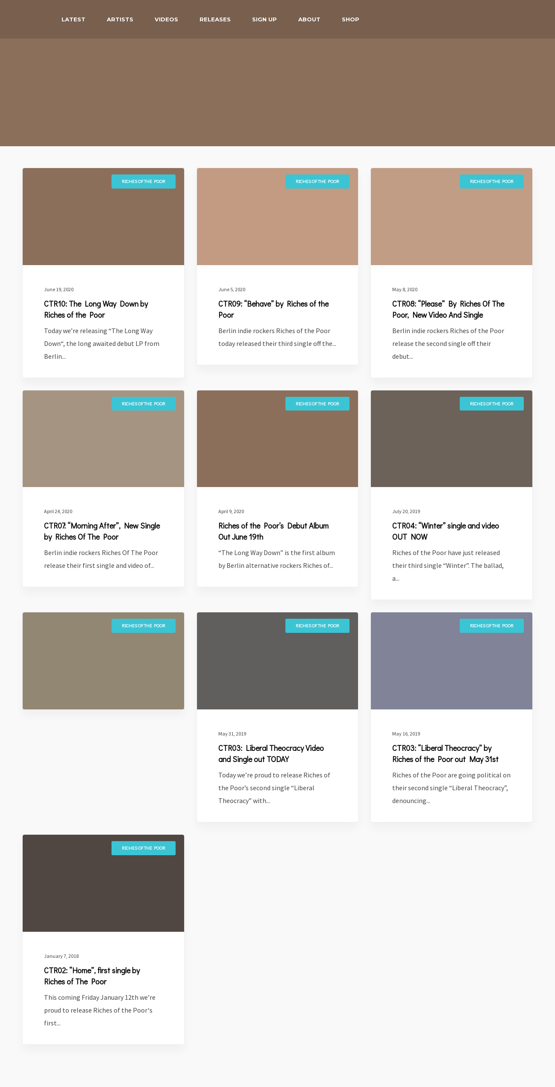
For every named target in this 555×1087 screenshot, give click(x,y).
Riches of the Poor (143, 181)
